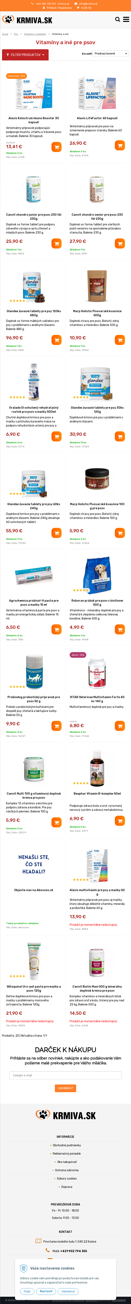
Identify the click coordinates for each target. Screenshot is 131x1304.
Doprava (66, 1187)
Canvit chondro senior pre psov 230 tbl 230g (97, 217)
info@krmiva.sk (88, 3)
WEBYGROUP (119, 1300)
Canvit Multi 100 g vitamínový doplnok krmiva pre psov (34, 795)
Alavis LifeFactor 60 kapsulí (97, 118)
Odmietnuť (68, 1291)
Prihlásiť (51, 7)
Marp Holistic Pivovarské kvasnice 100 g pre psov (97, 506)
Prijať (27, 1291)
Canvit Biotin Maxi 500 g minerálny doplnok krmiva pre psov (97, 988)
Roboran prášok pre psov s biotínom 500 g (97, 602)
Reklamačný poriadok (67, 1153)
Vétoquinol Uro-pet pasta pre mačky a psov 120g (34, 988)
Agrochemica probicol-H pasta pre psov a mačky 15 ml (34, 602)
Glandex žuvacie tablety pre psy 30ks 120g (97, 410)
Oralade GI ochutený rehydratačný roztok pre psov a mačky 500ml (34, 410)
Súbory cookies (67, 1178)
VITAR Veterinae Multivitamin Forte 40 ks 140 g (97, 699)
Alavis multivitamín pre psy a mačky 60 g (97, 892)
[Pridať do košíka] (56, 147)
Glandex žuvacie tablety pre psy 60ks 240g (33, 506)
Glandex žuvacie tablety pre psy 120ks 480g (34, 313)
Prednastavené (105, 53)
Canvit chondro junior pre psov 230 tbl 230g (33, 217)
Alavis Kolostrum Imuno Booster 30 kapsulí (34, 120)
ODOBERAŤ (65, 1088)
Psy (16, 34)
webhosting (91, 1300)
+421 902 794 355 (45, 3)
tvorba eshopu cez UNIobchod (68, 1300)
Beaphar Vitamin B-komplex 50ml (97, 793)
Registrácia (65, 7)
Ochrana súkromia (67, 1170)
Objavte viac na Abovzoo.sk (33, 890)
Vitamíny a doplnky (35, 34)
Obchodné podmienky (67, 1145)
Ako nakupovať (67, 1162)
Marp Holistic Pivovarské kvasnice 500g (97, 313)
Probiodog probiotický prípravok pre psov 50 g (33, 699)
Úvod (5, 34)
